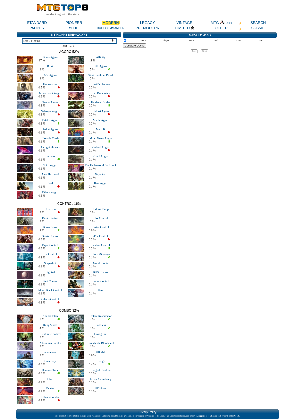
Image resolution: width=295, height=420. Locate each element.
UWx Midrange (101, 254)
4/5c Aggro (50, 75)
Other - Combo (50, 397)
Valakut (50, 388)
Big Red (50, 272)
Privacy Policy (147, 412)
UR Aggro (101, 66)
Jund (50, 183)
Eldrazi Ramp (101, 209)
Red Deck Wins (101, 93)
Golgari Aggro (100, 147)
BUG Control (101, 272)
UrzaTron (50, 209)
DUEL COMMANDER (110, 28)
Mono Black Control (50, 290)
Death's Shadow (100, 84)
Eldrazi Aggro (101, 111)
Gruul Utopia (100, 263)
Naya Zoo (101, 174)
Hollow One (50, 84)
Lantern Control (101, 245)
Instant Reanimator (101, 316)
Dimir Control (50, 218)
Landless (101, 325)
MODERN (111, 23)
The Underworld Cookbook (101, 165)
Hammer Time (50, 370)
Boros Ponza (50, 227)
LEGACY (147, 23)
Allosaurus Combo (50, 343)
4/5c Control (100, 236)
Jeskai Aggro (50, 129)
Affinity (100, 57)
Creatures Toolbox (50, 334)
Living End (100, 334)
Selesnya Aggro (50, 111)
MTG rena (221, 23)
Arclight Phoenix (50, 147)
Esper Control (50, 245)
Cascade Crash (50, 138)
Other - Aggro (50, 192)
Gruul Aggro (100, 156)
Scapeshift (50, 263)
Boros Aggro (50, 57)
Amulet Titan (50, 316)
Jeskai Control (100, 227)
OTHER (221, 28)
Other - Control (50, 299)
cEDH (73, 28)
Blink (50, 66)
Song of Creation (101, 370)
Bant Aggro (100, 183)
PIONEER (73, 23)
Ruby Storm (50, 325)
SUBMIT (258, 28)
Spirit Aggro (50, 165)
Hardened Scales (100, 102)
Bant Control (50, 281)
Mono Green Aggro (101, 138)
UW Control (101, 218)
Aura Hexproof (50, 174)
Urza (100, 290)
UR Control (50, 254)
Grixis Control (50, 236)
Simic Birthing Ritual (100, 75)
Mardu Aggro (101, 120)
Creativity (50, 361)
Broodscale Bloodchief (100, 343)
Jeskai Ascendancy (100, 379)
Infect (50, 379)
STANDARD (37, 23)
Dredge (100, 361)
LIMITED (182, 28)
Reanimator (50, 352)
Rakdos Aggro (50, 120)
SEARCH (258, 23)
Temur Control (100, 281)
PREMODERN (147, 28)
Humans (50, 156)
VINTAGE (184, 23)
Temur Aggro (50, 102)
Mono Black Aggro (50, 93)
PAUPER (37, 28)
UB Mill (101, 352)
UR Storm (101, 388)
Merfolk (101, 129)
